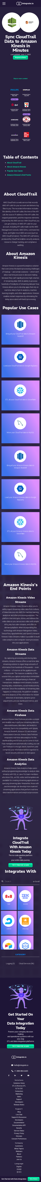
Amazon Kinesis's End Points (19, 175)
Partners (19, 1157)
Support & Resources (19, 1117)
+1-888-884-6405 (20, 1071)
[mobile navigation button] (4, 3)
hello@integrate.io (19, 1065)
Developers (19, 1102)
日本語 (19, 1169)
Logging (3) (10, 963)
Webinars (19, 1151)
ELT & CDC (19, 1088)
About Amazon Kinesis (16, 167)
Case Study (14, 99)
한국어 (19, 1172)
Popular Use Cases (15, 171)
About (19, 1154)
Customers (19, 1146)
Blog (19, 1112)
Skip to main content (20, 78)
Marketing (19, 1094)
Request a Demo (20, 57)
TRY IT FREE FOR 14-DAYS (20, 865)
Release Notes (19, 1105)
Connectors (19, 1091)
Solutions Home (19, 1083)
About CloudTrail (14, 163)
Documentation (19, 1123)
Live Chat (19, 1114)
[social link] (9, 1076)
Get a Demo (33, 1179)
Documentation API (19, 1125)
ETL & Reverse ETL (19, 1086)
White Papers (19, 1149)
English (19, 1167)
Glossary (19, 1136)
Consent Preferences (19, 1139)
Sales (19, 1097)
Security (19, 1128)
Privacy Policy (19, 1133)
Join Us (19, 1159)
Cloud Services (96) (26, 963)
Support (19, 1099)
